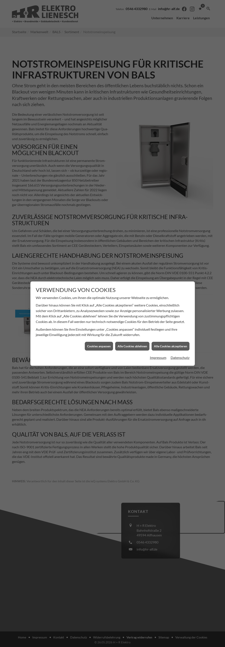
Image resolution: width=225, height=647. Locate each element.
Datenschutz (180, 326)
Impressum (158, 326)
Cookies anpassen (99, 315)
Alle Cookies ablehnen (132, 315)
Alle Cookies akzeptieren (170, 315)
